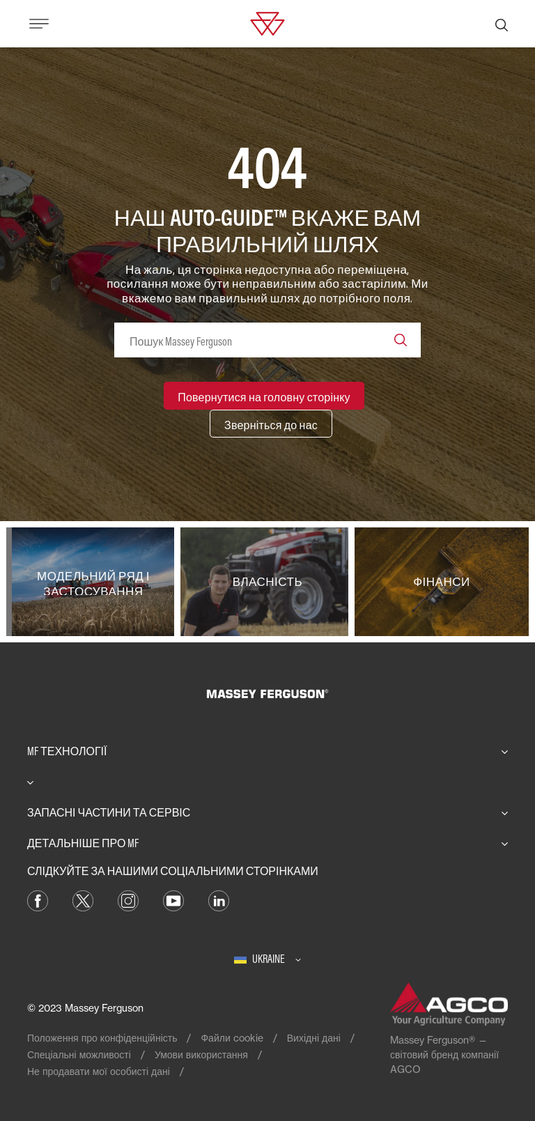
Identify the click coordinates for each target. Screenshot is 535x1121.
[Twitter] (82, 899)
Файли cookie (232, 1038)
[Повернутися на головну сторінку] (264, 396)
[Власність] (267, 581)
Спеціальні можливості (79, 1054)
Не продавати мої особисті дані (98, 1071)
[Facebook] (37, 899)
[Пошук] (501, 23)
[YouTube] (173, 899)
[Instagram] (128, 899)
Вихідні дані (314, 1038)
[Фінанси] (442, 581)
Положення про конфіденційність (102, 1038)
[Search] (400, 340)
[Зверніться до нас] (271, 424)
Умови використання (201, 1054)
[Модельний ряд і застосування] (93, 581)
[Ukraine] (267, 958)
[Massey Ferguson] (267, 22)
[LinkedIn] (218, 899)
